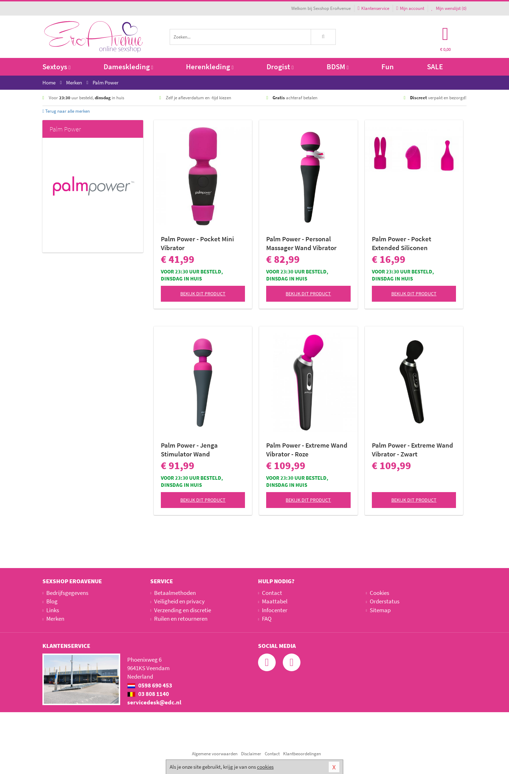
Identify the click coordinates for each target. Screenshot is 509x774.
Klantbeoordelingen (302, 754)
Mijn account (410, 8)
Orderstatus (384, 601)
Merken (55, 618)
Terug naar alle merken (66, 111)
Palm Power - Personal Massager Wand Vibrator (301, 243)
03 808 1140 (148, 694)
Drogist (280, 66)
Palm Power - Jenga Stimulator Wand (189, 449)
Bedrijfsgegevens (67, 593)
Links (52, 610)
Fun (387, 66)
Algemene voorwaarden (215, 754)
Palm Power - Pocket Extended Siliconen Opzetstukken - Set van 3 (408, 243)
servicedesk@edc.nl (154, 702)
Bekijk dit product (203, 293)
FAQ (266, 618)
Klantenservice (373, 8)
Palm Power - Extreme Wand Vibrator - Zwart (412, 449)
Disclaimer (251, 754)
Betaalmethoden (175, 593)
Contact (272, 593)
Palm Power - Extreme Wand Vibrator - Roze (306, 449)
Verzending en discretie (182, 610)
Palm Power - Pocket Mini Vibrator (197, 243)
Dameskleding (128, 66)
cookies (265, 766)
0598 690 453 (149, 685)
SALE (435, 66)
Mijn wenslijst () (449, 8)
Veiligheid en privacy (179, 601)
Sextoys (56, 66)
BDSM (338, 66)
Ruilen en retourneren (180, 618)
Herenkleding (209, 66)
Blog (52, 601)
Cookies (379, 593)
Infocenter (274, 610)
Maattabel (274, 601)
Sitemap (380, 610)
